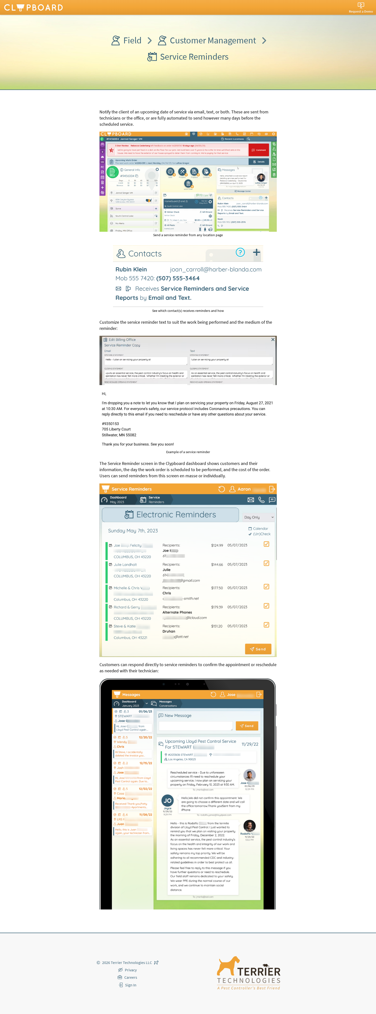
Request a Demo (361, 11)
